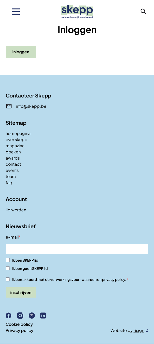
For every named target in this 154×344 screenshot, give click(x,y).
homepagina (18, 133)
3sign (139, 330)
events (12, 170)
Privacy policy (19, 330)
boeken (13, 151)
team (11, 176)
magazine (15, 145)
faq (9, 182)
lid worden (16, 209)
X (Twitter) (34, 315)
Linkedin (45, 315)
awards (13, 158)
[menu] (16, 11)
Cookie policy (19, 324)
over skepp (16, 139)
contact (13, 164)
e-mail (12, 237)
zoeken (143, 11)
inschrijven (20, 292)
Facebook (11, 315)
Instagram (22, 315)
